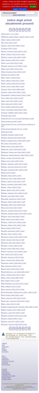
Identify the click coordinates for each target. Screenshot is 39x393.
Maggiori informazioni (20, 9)
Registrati (5, 363)
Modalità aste (6, 374)
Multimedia (5, 359)
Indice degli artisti (19, 15)
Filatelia (4, 350)
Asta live (4, 358)
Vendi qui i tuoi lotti (8, 361)
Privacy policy (6, 377)
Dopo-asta (5, 346)
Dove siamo (5, 372)
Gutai (3, 348)
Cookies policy (6, 379)
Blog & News (6, 364)
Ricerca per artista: (10, 13)
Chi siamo (5, 351)
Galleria (4, 343)
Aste (3, 345)
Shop (3, 356)
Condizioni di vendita (8, 376)
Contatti (4, 369)
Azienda (4, 371)
